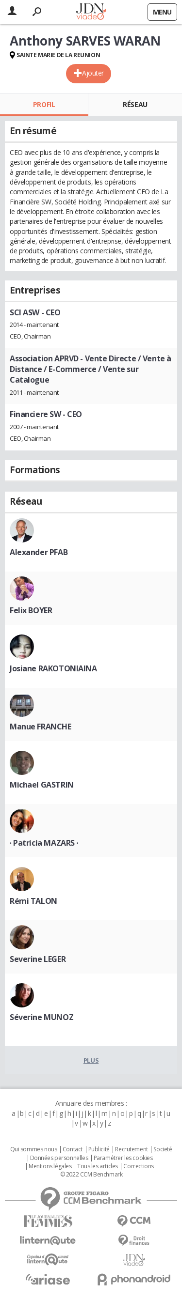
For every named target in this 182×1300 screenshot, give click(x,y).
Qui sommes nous (33, 1149)
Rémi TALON (33, 901)
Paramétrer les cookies (123, 1158)
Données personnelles (59, 1158)
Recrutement (131, 1149)
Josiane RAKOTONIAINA (53, 668)
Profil (44, 104)
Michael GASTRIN (42, 784)
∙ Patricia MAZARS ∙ (44, 842)
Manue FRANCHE (40, 726)
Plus (91, 1060)
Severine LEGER (38, 959)
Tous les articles (97, 1166)
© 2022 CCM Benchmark (91, 1174)
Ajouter (93, 72)
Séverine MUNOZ (41, 1017)
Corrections (138, 1166)
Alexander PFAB (38, 552)
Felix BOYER (31, 610)
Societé (162, 1149)
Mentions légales (50, 1166)
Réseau (135, 104)
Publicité (99, 1149)
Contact (73, 1149)
